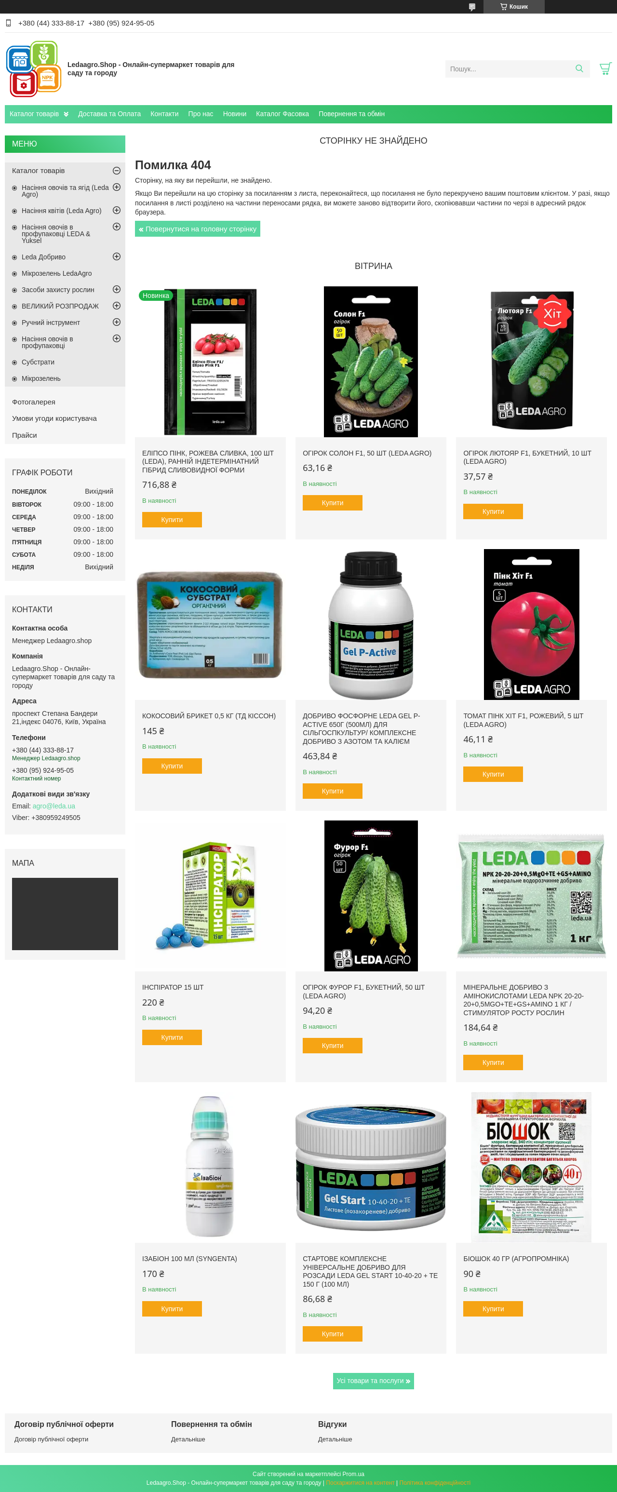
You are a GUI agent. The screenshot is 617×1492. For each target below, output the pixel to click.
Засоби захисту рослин (58, 290)
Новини (235, 114)
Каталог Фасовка (282, 114)
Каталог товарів (34, 114)
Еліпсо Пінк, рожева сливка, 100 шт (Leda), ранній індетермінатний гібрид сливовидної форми (208, 461)
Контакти (164, 114)
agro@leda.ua (54, 806)
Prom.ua (353, 1474)
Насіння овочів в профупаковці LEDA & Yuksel (56, 233)
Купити (172, 520)
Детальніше (188, 1439)
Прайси (24, 435)
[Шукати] (579, 69)
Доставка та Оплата (109, 114)
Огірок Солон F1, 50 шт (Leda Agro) (367, 453)
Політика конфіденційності (435, 1482)
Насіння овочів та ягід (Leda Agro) (65, 191)
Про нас (201, 114)
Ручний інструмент (51, 322)
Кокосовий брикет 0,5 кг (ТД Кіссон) (209, 716)
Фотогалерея (33, 402)
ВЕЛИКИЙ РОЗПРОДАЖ (60, 306)
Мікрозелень (41, 378)
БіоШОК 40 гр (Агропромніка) (516, 1259)
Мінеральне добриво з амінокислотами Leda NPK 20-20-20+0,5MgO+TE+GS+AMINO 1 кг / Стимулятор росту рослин (523, 1000)
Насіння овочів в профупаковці (47, 342)
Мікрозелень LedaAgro (57, 273)
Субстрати (38, 362)
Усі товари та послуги (370, 1380)
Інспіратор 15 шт (173, 987)
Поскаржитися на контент (360, 1482)
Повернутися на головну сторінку (201, 229)
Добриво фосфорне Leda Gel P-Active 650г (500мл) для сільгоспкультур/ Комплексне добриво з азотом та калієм (361, 728)
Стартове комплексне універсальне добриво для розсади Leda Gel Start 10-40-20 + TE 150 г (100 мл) (370, 1271)
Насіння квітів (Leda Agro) (62, 211)
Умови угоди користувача (54, 418)
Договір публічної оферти (51, 1439)
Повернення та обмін (352, 114)
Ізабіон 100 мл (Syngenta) (189, 1259)
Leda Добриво (44, 257)
